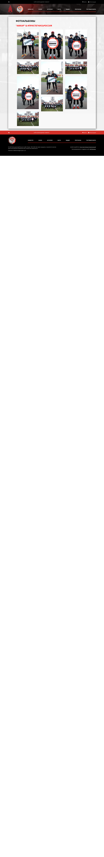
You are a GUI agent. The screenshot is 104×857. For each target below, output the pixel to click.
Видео (68, 9)
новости (30, 9)
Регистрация (92, 2)
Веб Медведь (93, 149)
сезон (40, 9)
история (49, 9)
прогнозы (78, 9)
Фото (59, 9)
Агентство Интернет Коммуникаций (88, 147)
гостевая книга (91, 9)
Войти (84, 2)
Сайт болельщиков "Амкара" (41, 2)
